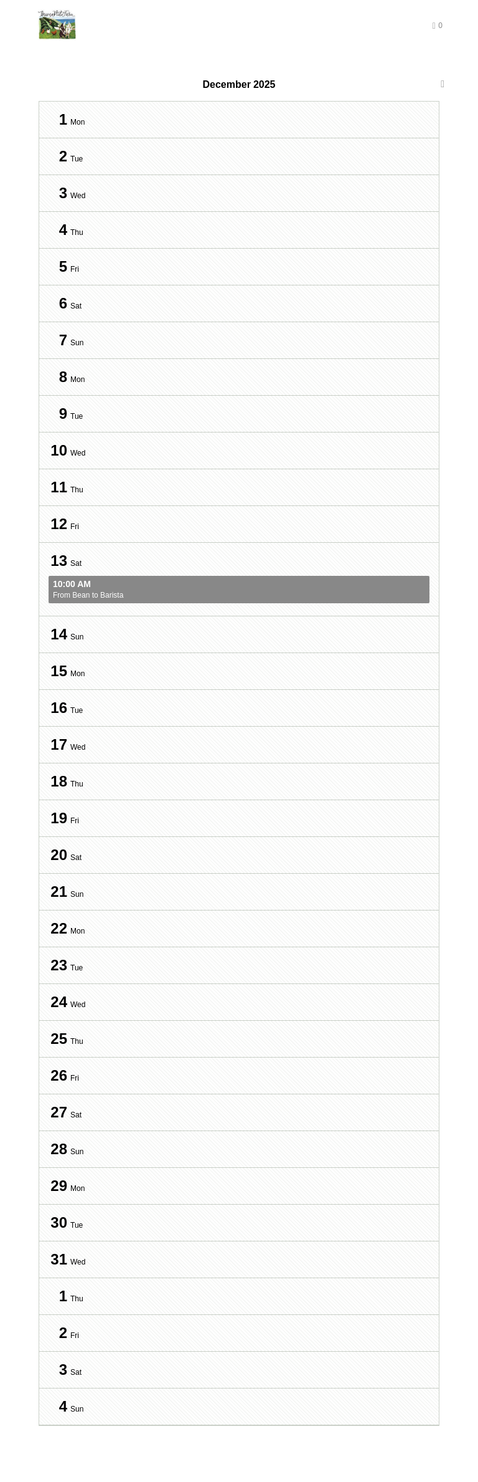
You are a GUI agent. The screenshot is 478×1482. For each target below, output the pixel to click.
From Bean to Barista (239, 589)
